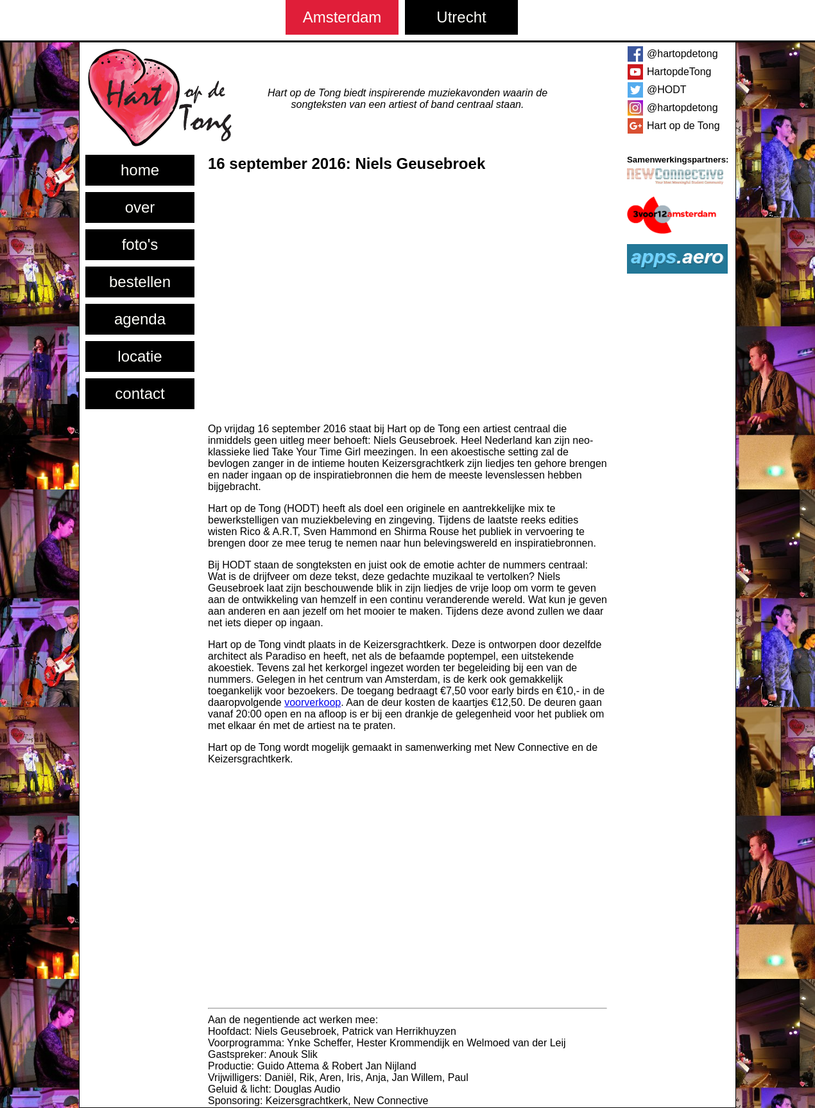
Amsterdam (342, 17)
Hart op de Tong (683, 125)
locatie (139, 356)
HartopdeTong (679, 71)
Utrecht (461, 17)
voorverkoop (312, 702)
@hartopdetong (682, 53)
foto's (140, 244)
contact (139, 393)
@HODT (667, 89)
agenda (140, 319)
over (140, 207)
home (140, 170)
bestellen (140, 281)
